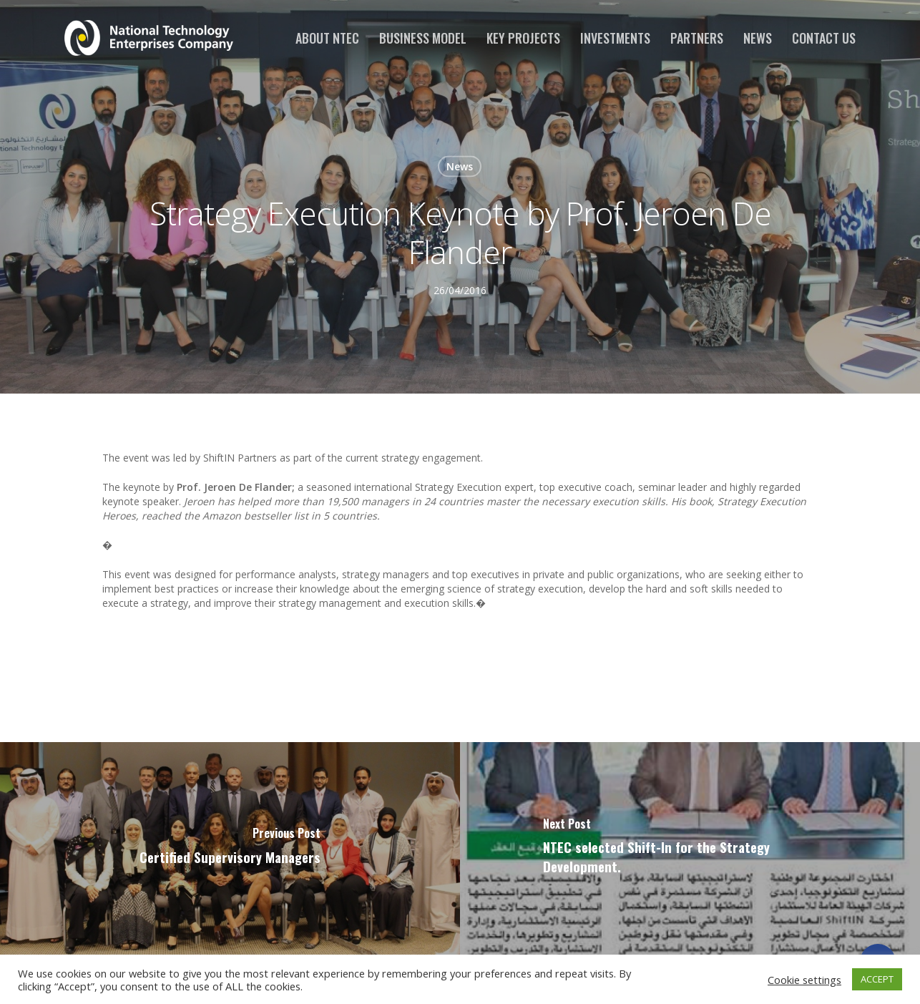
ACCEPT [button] (877, 979)
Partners (696, 37)
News (757, 37)
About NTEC (327, 37)
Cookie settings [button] (804, 979)
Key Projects (523, 37)
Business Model (422, 37)
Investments (615, 37)
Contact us (824, 37)
